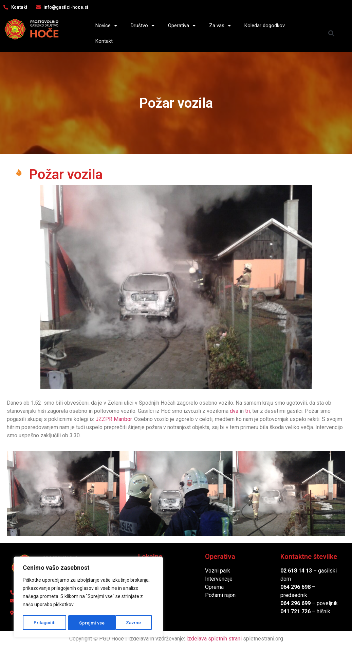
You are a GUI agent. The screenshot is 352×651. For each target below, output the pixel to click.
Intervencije (219, 579)
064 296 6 (292, 587)
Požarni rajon (220, 595)
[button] (331, 33)
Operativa (182, 26)
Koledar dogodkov (264, 25)
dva (234, 411)
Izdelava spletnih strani (214, 638)
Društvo (142, 26)
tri (247, 411)
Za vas (220, 26)
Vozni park (217, 570)
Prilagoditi (44, 623)
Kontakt (104, 41)
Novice (106, 26)
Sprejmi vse (130, 623)
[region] (88, 597)
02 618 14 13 (296, 570)
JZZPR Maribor (113, 419)
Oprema (214, 587)
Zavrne (87, 623)
